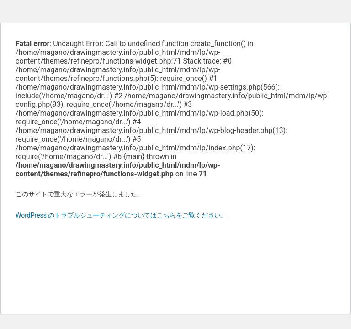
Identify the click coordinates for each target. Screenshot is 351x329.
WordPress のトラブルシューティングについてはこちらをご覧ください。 (122, 215)
